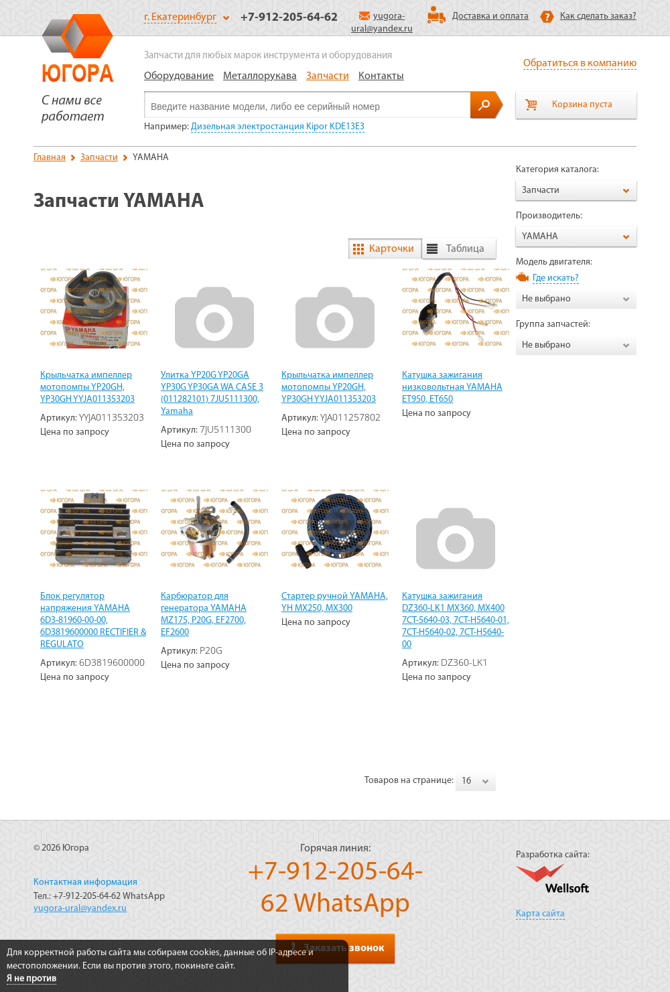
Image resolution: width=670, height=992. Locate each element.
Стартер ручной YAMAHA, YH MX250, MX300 (334, 602)
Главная (50, 158)
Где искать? (556, 278)
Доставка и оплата (490, 16)
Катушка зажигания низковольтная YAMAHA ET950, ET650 (452, 387)
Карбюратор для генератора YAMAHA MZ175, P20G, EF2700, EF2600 (204, 614)
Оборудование (179, 76)
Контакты (381, 76)
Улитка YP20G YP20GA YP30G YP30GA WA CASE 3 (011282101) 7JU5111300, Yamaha (212, 393)
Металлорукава (260, 76)
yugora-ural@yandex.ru (80, 909)
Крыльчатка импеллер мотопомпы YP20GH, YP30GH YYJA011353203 (87, 387)
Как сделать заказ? (598, 16)
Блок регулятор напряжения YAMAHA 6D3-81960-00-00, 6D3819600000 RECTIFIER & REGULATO (93, 620)
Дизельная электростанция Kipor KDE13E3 (277, 127)
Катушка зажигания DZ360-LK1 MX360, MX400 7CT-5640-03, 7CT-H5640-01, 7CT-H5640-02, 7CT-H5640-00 (455, 620)
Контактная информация (85, 882)
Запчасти (327, 76)
